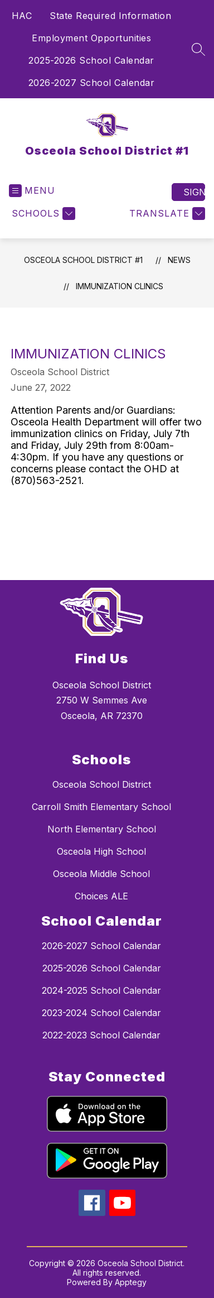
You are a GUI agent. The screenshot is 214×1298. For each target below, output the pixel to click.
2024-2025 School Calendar (101, 990)
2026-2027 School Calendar (91, 82)
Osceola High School (101, 851)
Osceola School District (101, 784)
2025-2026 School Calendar (91, 60)
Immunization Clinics (119, 286)
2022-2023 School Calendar (101, 1035)
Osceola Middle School (101, 873)
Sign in (194, 192)
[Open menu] (32, 191)
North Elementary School (101, 829)
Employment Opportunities (91, 38)
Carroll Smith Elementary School (101, 806)
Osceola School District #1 (83, 260)
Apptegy (131, 1282)
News (179, 260)
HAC (22, 15)
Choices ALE (101, 896)
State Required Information (110, 15)
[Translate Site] (166, 214)
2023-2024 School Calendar (101, 1012)
